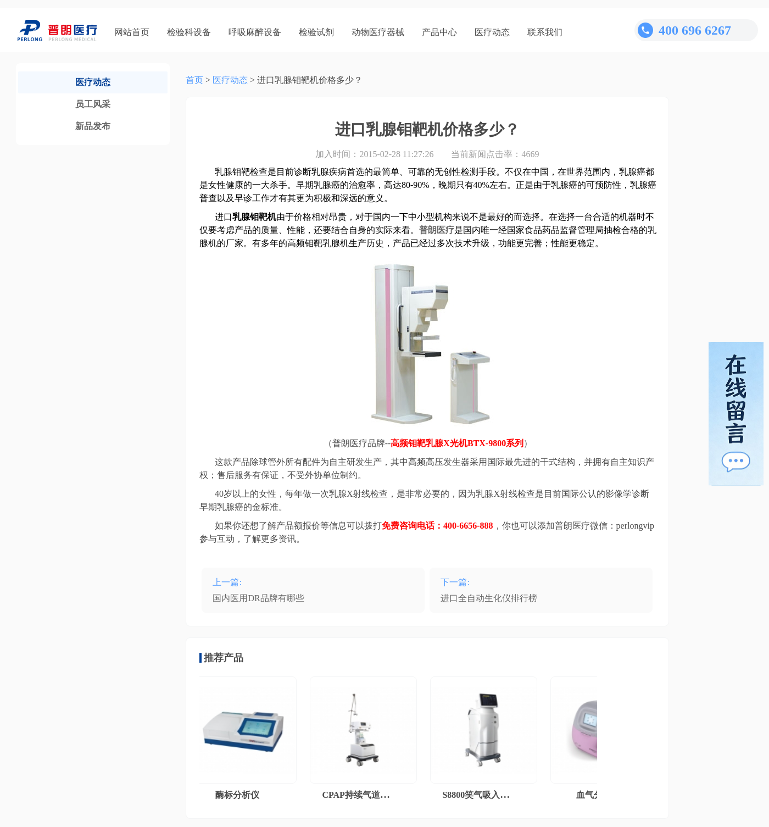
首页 (194, 80)
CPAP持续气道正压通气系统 (379, 795)
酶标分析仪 (239, 795)
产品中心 (439, 32)
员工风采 (92, 104)
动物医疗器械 (378, 32)
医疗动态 (492, 32)
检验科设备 (189, 32)
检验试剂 (316, 32)
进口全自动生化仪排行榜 (489, 598)
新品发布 (92, 126)
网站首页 (131, 32)
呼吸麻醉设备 (255, 32)
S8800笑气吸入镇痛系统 (490, 795)
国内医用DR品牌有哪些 (258, 598)
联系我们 (544, 32)
